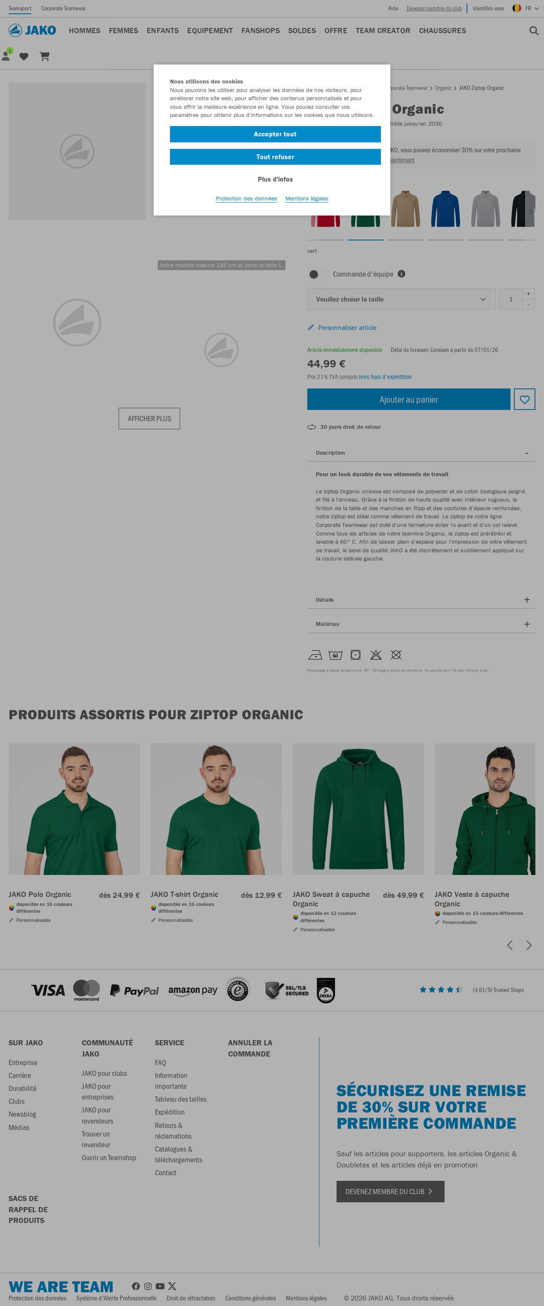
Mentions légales (306, 198)
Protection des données (246, 198)
